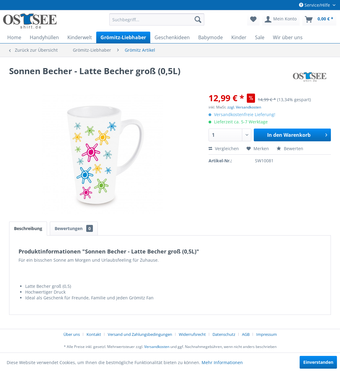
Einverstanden (318, 362)
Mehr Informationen (222, 362)
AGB (246, 334)
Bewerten (290, 148)
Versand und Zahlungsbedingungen (140, 334)
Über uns (71, 334)
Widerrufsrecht (192, 334)
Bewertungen (74, 228)
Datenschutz (223, 334)
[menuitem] (157, 19)
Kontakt (94, 334)
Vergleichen (224, 148)
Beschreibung (28, 228)
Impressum (266, 334)
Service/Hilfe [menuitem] (315, 5)
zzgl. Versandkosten (244, 107)
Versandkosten (156, 346)
